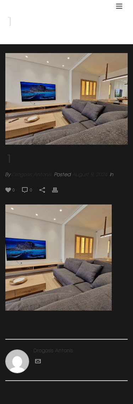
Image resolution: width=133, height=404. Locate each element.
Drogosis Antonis (31, 174)
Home (63, 39)
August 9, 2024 (89, 174)
